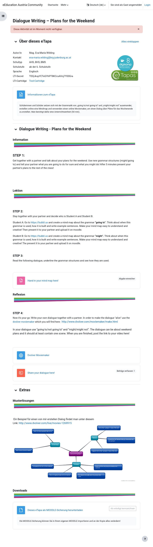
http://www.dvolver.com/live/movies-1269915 (45, 423)
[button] (96, 5)
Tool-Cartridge (37, 80)
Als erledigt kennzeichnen (123, 508)
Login (147, 4)
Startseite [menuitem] (53, 4)
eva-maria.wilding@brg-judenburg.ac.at (50, 57)
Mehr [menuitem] (63, 4)
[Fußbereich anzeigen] (145, 539)
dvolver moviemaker (23, 321)
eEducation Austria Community (23, 5)
